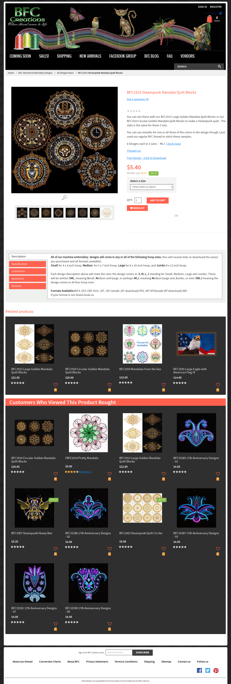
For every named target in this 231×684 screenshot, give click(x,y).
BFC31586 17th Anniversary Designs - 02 (88, 535)
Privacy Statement (97, 662)
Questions (17, 279)
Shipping (149, 662)
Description (19, 256)
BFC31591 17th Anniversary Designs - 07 (34, 610)
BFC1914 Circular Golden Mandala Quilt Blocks (87, 371)
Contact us (184, 662)
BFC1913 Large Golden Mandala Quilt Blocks (31, 371)
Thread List (134, 151)
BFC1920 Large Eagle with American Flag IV (190, 371)
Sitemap (166, 662)
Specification (19, 264)
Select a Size (138, 181)
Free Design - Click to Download (146, 158)
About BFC (73, 662)
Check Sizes (173, 144)
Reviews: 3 (85, 472)
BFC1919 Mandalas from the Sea (140, 369)
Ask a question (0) (138, 99)
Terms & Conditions (126, 662)
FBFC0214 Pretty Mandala (81, 458)
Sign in (202, 7)
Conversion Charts (50, 662)
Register (216, 7)
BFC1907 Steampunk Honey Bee (31, 533)
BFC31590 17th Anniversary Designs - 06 (88, 610)
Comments (18, 271)
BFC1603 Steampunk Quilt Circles (140, 533)
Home (11, 73)
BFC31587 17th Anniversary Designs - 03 (196, 535)
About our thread (23, 662)
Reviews (16, 286)
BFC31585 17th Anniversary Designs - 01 (196, 460)
